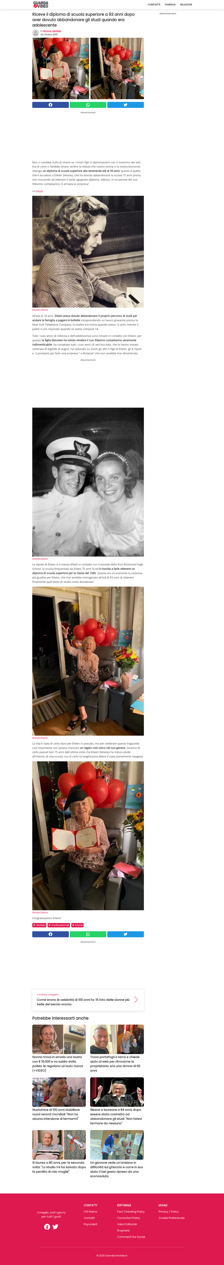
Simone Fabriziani (52, 31)
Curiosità (154, 4)
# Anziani (39, 925)
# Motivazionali (58, 925)
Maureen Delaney (40, 309)
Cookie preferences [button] (172, 1218)
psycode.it (90, 1224)
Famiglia (170, 4)
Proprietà (123, 1230)
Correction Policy (128, 1218)
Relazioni (186, 4)
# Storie (77, 925)
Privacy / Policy (169, 1211)
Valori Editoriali (127, 1224)
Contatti (89, 1218)
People (39, 190)
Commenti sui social (131, 1237)
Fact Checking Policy (131, 1211)
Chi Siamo (90, 1211)
